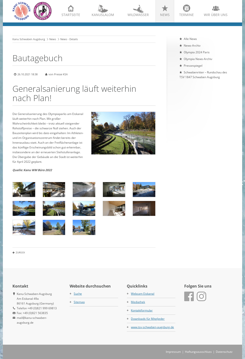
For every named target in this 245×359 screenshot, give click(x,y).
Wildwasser (138, 14)
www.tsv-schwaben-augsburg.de (152, 327)
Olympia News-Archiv (198, 59)
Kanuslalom (103, 14)
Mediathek (138, 302)
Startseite (70, 14)
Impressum (173, 352)
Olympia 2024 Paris (197, 52)
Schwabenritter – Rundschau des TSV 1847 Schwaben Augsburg (203, 74)
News (165, 14)
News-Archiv (192, 46)
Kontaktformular (142, 310)
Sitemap (79, 302)
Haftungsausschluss (198, 352)
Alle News (190, 39)
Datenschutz (224, 352)
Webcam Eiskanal (142, 294)
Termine (186, 14)
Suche (78, 294)
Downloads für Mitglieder (148, 319)
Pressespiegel (193, 66)
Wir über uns (216, 14)
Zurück (20, 252)
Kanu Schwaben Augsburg (28, 39)
